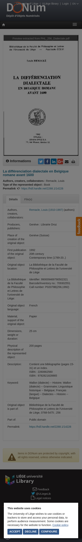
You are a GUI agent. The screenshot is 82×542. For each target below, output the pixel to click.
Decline (31, 531)
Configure (49, 531)
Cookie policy (60, 525)
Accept (14, 531)
